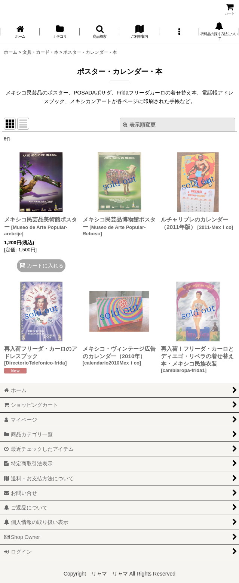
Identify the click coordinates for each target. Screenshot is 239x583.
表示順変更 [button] (139, 125)
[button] (99, 31)
